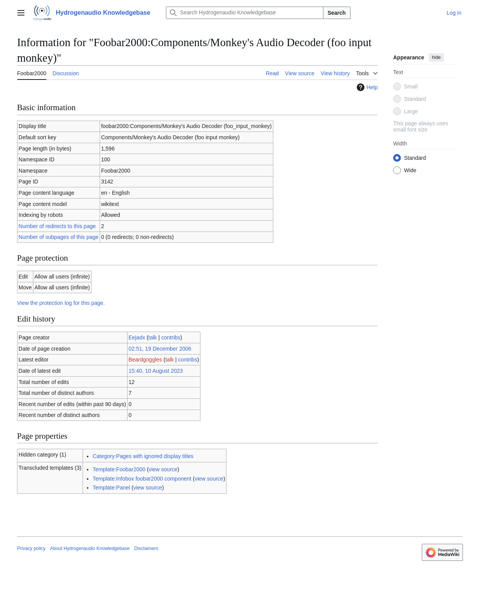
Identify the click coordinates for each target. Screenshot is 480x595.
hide (436, 57)
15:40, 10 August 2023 (155, 371)
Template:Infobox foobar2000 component (142, 479)
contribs (170, 337)
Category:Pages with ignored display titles (143, 456)
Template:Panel (111, 487)
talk (152, 337)
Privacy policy (31, 548)
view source (163, 469)
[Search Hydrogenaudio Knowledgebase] (244, 13)
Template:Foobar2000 (119, 469)
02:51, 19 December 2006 (159, 349)
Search (337, 13)
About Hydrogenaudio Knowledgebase (89, 548)
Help (366, 87)
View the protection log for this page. (61, 303)
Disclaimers (146, 548)
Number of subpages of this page (58, 237)
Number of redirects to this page (57, 226)
